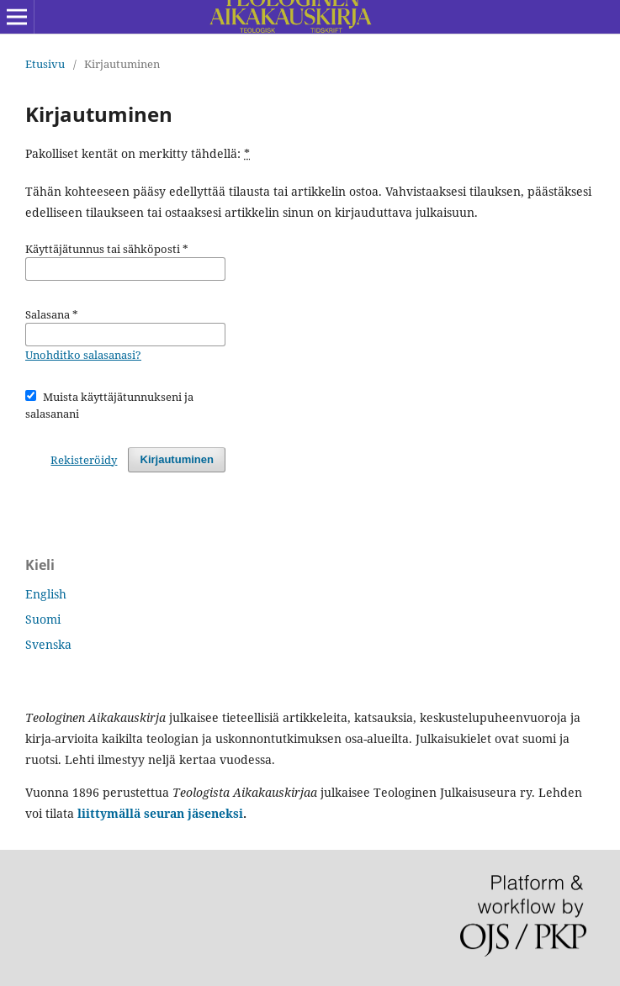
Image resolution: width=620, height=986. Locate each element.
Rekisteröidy (83, 459)
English (45, 594)
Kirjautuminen (177, 459)
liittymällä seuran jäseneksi (158, 813)
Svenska (48, 644)
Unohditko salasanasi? (83, 354)
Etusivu (45, 63)
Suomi (43, 619)
